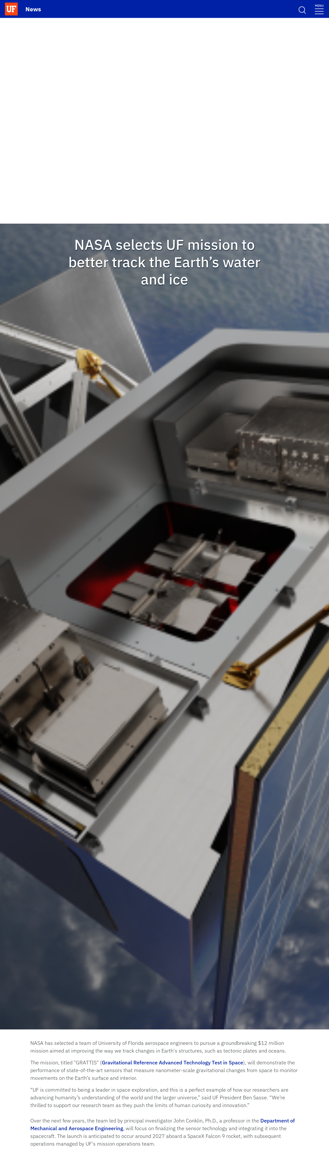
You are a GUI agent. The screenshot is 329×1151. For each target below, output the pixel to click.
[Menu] (319, 9)
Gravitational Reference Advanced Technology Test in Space (172, 1062)
